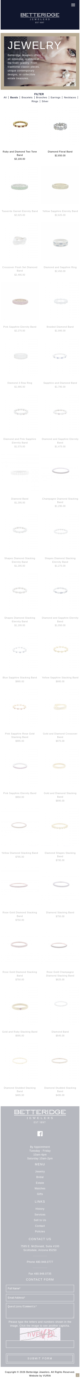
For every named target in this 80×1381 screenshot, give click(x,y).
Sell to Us (40, 1220)
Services (40, 1214)
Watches (40, 1188)
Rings (35, 101)
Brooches (41, 97)
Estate (40, 1182)
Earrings (55, 97)
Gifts (40, 1194)
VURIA (47, 1375)
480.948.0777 (44, 1261)
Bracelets (27, 97)
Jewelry (40, 1171)
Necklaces (70, 97)
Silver (45, 101)
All (5, 97)
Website (34, 1375)
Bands (14, 97)
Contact (40, 1225)
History (40, 1208)
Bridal (40, 1177)
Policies (40, 1231)
